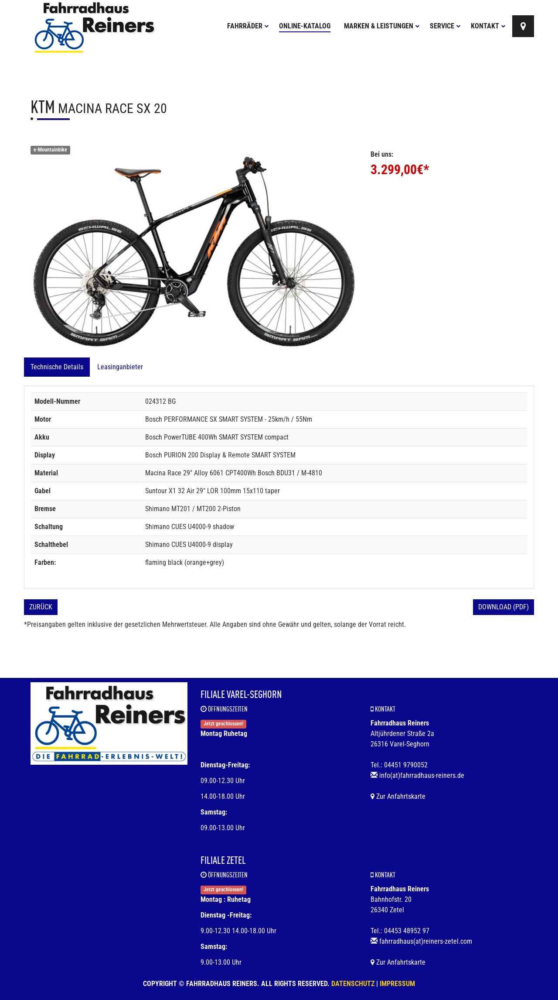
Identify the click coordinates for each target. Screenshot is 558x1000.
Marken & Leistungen (382, 26)
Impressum (397, 983)
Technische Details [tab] (57, 367)
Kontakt (488, 26)
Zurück (40, 607)
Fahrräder (248, 26)
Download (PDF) (503, 607)
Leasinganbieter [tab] (120, 367)
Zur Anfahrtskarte (398, 796)
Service (445, 26)
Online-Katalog (304, 26)
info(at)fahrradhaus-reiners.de (421, 775)
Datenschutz (352, 983)
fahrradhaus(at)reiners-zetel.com (425, 941)
